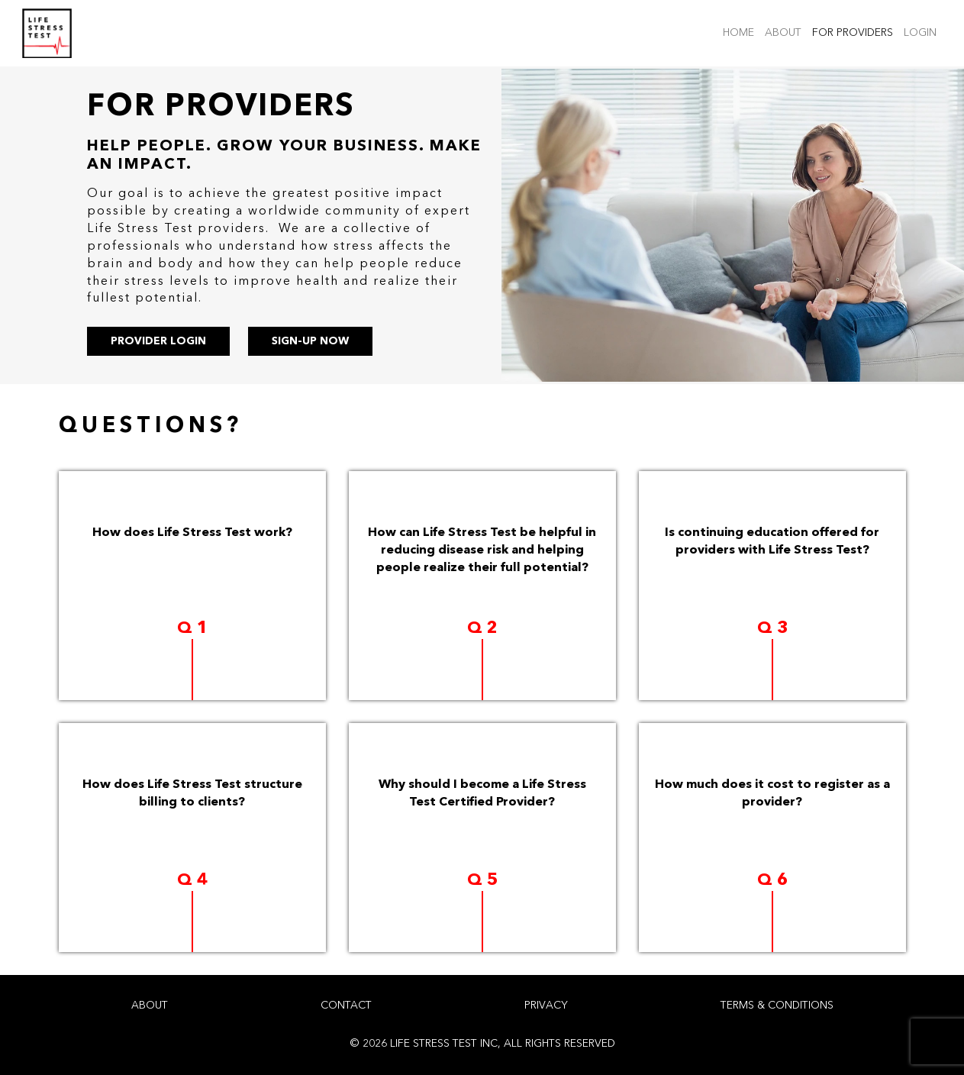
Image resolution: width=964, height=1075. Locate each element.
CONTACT (346, 1005)
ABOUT (786, 31)
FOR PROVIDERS (855, 31)
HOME (741, 31)
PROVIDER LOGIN (158, 341)
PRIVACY (546, 1005)
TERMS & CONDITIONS (777, 1005)
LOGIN (923, 31)
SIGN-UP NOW (310, 341)
